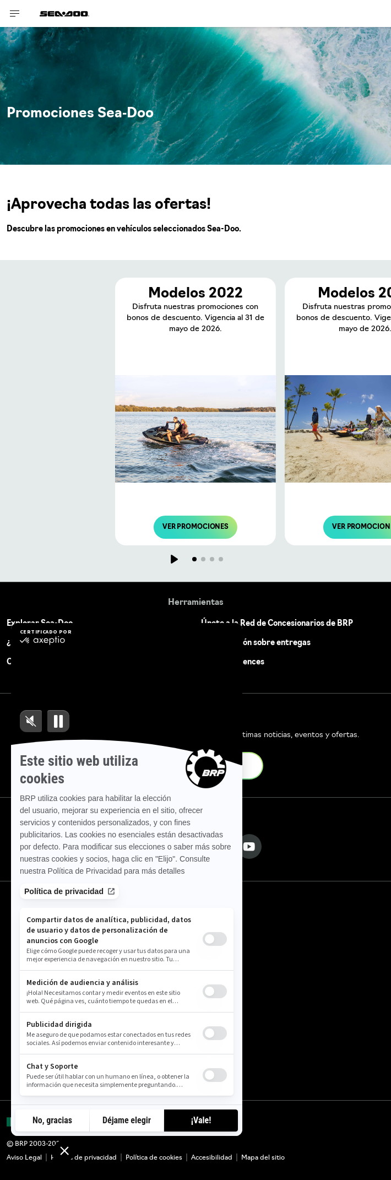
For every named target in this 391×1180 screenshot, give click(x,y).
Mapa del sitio (263, 1158)
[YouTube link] (249, 846)
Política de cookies (154, 1158)
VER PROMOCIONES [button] (195, 527)
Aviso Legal (24, 1158)
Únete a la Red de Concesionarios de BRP (277, 624)
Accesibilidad (211, 1158)
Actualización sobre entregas (256, 643)
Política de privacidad (84, 1158)
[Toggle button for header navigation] (15, 13)
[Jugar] (173, 559)
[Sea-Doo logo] (64, 13)
